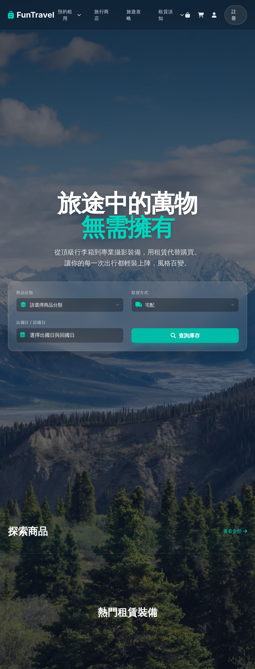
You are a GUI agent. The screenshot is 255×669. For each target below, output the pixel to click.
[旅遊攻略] (136, 15)
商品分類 (24, 292)
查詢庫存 (185, 335)
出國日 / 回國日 (30, 322)
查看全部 (235, 531)
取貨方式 (139, 292)
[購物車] (201, 15)
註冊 (233, 15)
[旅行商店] (187, 15)
